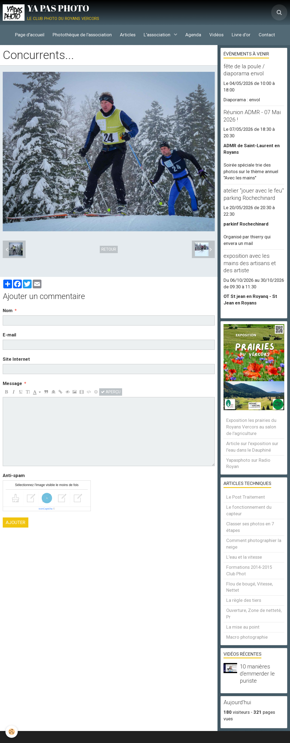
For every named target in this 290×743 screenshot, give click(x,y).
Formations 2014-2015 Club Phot (249, 570)
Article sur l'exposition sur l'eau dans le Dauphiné (252, 447)
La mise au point (242, 627)
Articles (127, 34)
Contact (267, 34)
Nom (8, 310)
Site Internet (16, 359)
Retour (108, 249)
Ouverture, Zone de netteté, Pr (254, 614)
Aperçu (110, 392)
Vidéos (216, 34)
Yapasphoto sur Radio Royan (248, 463)
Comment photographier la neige (253, 544)
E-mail (9, 335)
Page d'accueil (29, 34)
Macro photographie (247, 637)
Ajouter (15, 522)
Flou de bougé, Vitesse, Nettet (249, 587)
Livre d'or (241, 34)
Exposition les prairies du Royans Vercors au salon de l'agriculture (251, 427)
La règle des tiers (243, 600)
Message (12, 383)
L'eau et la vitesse (244, 557)
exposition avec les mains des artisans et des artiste (249, 263)
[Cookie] (11, 732)
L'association (157, 34)
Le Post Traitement (245, 497)
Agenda (193, 34)
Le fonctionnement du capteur (248, 510)
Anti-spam (14, 475)
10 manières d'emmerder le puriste (257, 673)
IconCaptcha (46, 508)
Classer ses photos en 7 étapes (250, 527)
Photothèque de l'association (82, 34)
